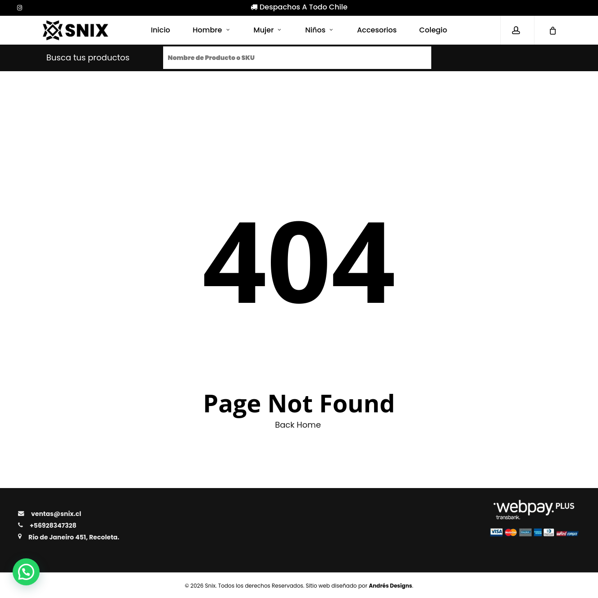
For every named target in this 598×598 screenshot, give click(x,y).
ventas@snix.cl (56, 513)
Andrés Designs (390, 585)
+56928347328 (53, 525)
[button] (26, 571)
